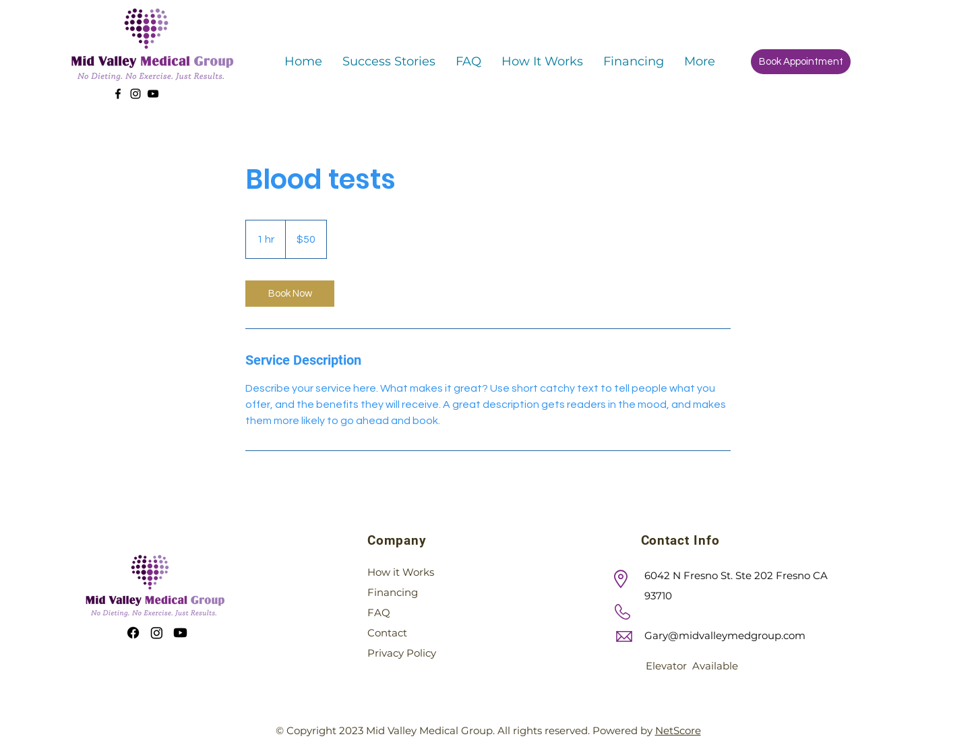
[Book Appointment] (801, 61)
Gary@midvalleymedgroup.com (724, 635)
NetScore (678, 730)
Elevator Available (692, 665)
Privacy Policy (401, 653)
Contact (387, 632)
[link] (289, 293)
